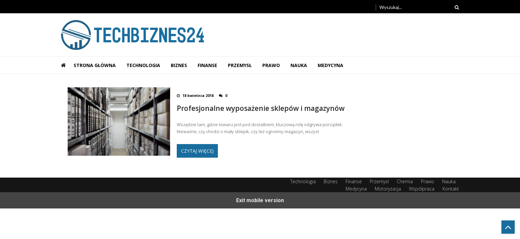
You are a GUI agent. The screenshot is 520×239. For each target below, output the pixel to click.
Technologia (143, 65)
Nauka (299, 65)
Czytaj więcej (197, 151)
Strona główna (95, 65)
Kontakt (450, 189)
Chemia (405, 181)
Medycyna (330, 65)
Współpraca (421, 189)
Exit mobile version (260, 200)
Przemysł (240, 65)
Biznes (179, 65)
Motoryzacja (388, 189)
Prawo (271, 65)
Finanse (207, 65)
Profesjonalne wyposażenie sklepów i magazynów (261, 108)
